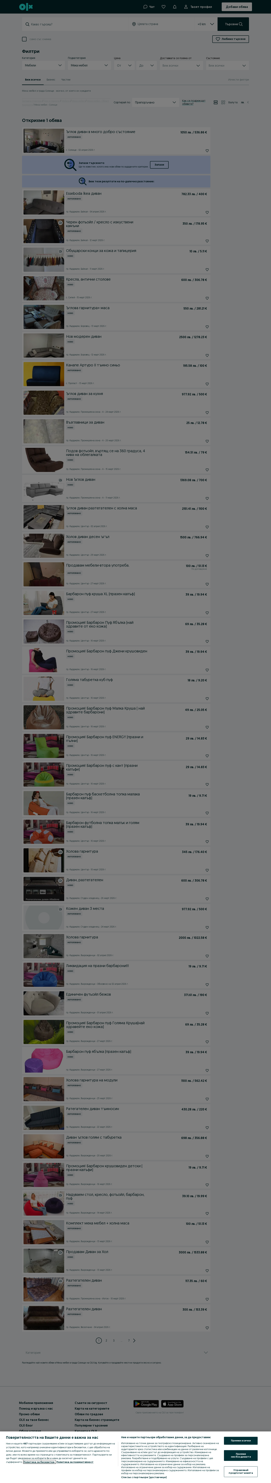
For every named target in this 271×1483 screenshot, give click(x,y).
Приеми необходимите (241, 1455)
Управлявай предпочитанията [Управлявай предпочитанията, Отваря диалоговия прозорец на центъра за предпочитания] (241, 1472)
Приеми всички (241, 1440)
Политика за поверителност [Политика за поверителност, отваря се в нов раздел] (75, 1461)
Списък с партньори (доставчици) (144, 1477)
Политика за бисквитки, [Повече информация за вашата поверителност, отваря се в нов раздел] (40, 1461)
